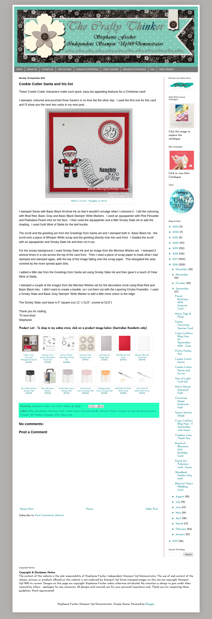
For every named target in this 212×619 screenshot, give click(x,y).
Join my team (64, 69)
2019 (176, 248)
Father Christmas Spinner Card (184, 325)
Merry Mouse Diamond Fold (183, 390)
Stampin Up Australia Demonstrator (136, 411)
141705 (85, 360)
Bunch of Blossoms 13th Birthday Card (181, 449)
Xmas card (66, 415)
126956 (85, 393)
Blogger (149, 604)
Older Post (151, 509)
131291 (104, 360)
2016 (176, 264)
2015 (176, 541)
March (180, 523)
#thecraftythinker (37, 411)
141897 (142, 393)
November (182, 275)
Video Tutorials (110, 69)
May (179, 513)
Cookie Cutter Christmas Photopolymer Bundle (29, 357)
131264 (47, 393)
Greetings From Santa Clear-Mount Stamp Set (47, 357)
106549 (142, 360)
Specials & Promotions (134, 69)
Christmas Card (56, 411)
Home (19, 69)
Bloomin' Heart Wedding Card (184, 486)
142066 (66, 362)
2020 (176, 243)
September (182, 289)
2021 (176, 237)
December (182, 269)
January (181, 534)
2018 (176, 254)
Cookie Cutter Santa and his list (183, 370)
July (178, 502)
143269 (47, 362)
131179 (66, 393)
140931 (29, 393)
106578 (123, 360)
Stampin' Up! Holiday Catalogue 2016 (40, 415)
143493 (28, 362)
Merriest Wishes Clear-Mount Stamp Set (66, 357)
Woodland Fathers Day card (183, 475)
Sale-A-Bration (166, 69)
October (181, 283)
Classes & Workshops (87, 69)
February (181, 529)
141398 (104, 393)
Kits (152, 69)
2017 (176, 259)
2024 (176, 226)
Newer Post (27, 509)
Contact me (47, 69)
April (179, 518)
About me (32, 69)
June (179, 507)
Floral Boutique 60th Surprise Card (181, 302)
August (180, 496)
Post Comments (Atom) (49, 515)
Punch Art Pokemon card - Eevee (183, 464)
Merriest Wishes (108, 411)
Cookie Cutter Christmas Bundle (81, 411)
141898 (123, 393)
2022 (176, 232)
